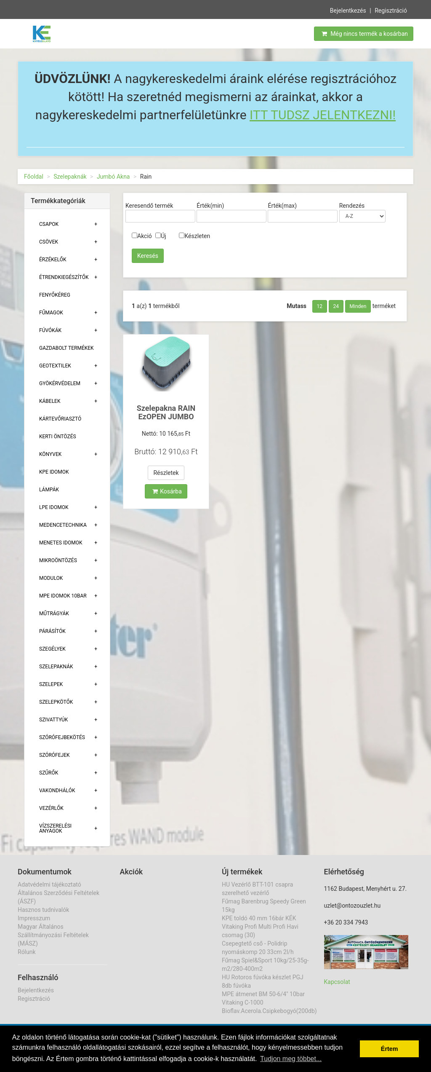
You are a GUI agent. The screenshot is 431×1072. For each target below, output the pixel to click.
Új (160, 236)
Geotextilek (55, 366)
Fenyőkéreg (54, 295)
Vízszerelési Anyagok (55, 828)
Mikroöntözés (58, 560)
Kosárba (167, 491)
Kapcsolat (337, 981)
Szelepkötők (56, 702)
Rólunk (27, 952)
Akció (142, 236)
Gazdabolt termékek (66, 348)
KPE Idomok (54, 472)
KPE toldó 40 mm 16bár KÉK (259, 918)
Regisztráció (391, 10)
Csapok (49, 224)
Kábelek (49, 401)
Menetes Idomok (60, 543)
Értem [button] (389, 1048)
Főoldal (33, 176)
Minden (358, 306)
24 (336, 306)
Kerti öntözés (57, 437)
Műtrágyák (54, 613)
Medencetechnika (63, 525)
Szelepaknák (69, 176)
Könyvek (50, 454)
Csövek (48, 242)
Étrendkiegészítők (64, 277)
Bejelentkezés (348, 10)
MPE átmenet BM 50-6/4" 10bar (263, 994)
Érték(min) (210, 205)
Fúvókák (50, 330)
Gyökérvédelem (59, 383)
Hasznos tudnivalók (43, 909)
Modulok (51, 578)
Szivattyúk (53, 720)
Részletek (165, 472)
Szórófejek (54, 755)
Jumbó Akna (113, 176)
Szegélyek (52, 649)
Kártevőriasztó (60, 419)
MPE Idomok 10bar (63, 596)
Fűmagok (51, 313)
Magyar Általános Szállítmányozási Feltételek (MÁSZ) (53, 935)
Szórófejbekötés (62, 737)
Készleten (194, 236)
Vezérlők (51, 808)
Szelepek (51, 684)
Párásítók (52, 631)
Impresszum (34, 918)
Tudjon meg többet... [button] (291, 1058)
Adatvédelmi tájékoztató (49, 884)
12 (320, 306)
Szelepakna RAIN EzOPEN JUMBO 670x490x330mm (166, 416)
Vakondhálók (57, 790)
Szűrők (48, 773)
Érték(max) (282, 205)
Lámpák (49, 490)
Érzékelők (52, 260)
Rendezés (352, 205)
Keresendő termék (149, 205)
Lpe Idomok (54, 507)
